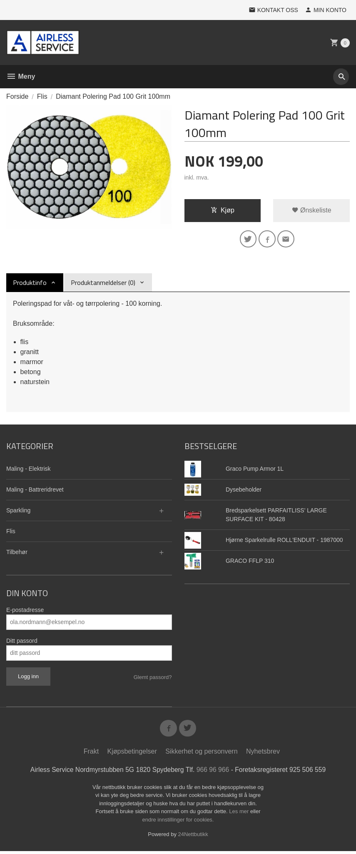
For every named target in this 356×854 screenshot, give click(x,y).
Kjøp (222, 210)
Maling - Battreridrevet (35, 490)
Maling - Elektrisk (28, 470)
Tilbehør (16, 553)
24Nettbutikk (193, 837)
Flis (10, 532)
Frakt (91, 754)
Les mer (239, 815)
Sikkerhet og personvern (201, 754)
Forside (17, 96)
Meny (20, 76)
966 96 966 (213, 772)
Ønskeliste (311, 210)
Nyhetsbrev (263, 754)
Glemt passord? (153, 678)
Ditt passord (21, 642)
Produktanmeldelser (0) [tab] (103, 284)
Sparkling (18, 511)
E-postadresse (25, 611)
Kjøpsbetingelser (132, 754)
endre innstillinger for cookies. (178, 822)
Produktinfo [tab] (30, 284)
